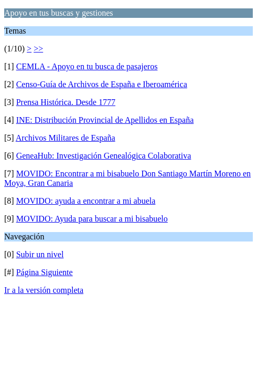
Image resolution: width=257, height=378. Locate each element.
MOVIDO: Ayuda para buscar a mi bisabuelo (92, 218)
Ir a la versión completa (43, 290)
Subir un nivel (40, 254)
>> (38, 48)
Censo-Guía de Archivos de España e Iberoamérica (101, 84)
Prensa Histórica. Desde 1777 (65, 102)
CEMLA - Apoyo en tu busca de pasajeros (87, 66)
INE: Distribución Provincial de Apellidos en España (105, 120)
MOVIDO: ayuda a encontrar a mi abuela (86, 200)
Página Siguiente (44, 272)
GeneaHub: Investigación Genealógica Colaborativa (103, 155)
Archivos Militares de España (65, 137)
